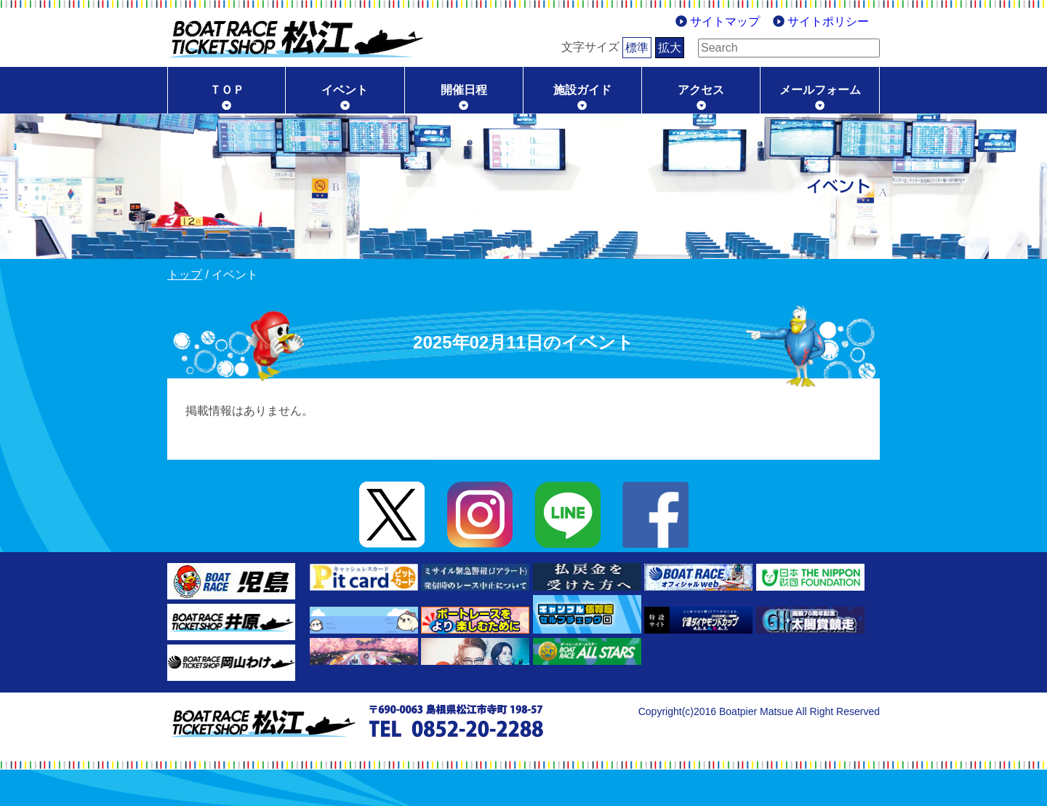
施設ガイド (582, 90)
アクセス (701, 90)
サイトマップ (725, 21)
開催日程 (464, 90)
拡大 (647, 47)
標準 (614, 47)
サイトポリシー (828, 21)
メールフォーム (820, 90)
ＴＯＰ (226, 90)
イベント (344, 90)
